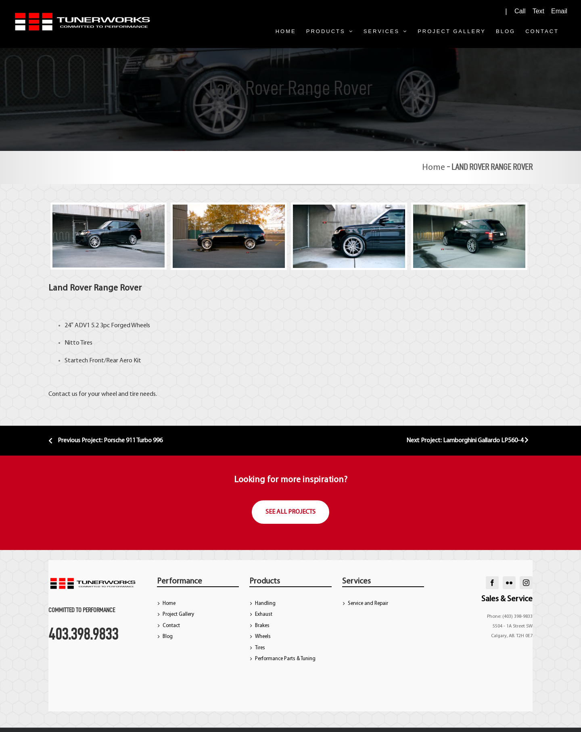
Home (433, 167)
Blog (168, 636)
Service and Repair (368, 603)
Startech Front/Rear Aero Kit (103, 361)
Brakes (262, 625)
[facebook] (492, 582)
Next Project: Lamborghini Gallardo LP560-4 (467, 440)
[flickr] (509, 582)
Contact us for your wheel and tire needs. (102, 394)
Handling (265, 603)
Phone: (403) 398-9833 (510, 616)
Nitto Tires (78, 343)
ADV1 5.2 (86, 325)
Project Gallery (178, 614)
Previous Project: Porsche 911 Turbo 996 (105, 440)
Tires (260, 647)
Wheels (263, 636)
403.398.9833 (83, 634)
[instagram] (526, 582)
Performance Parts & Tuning (285, 658)
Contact (171, 625)
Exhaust (263, 614)
